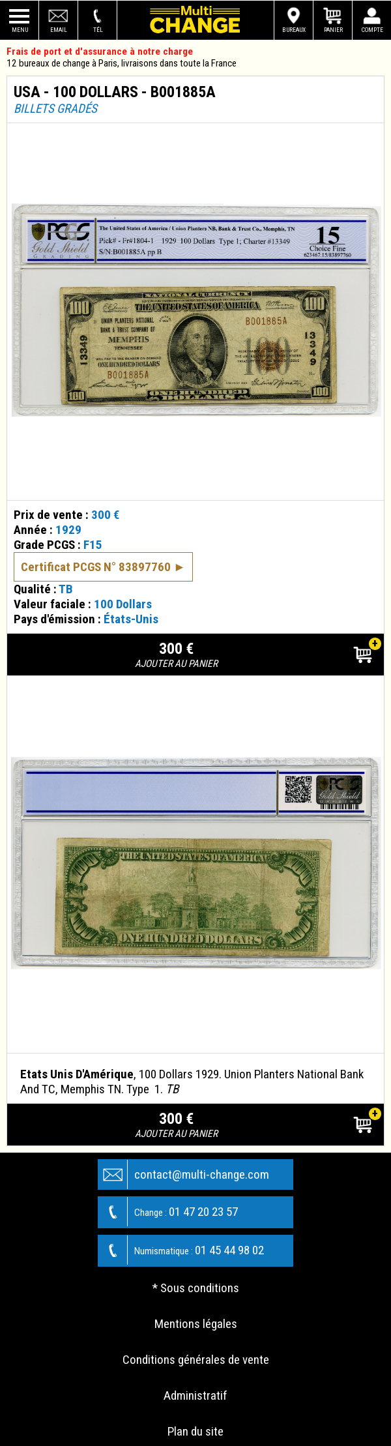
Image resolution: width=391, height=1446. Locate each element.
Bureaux (294, 29)
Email (58, 29)
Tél (98, 29)
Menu (20, 29)
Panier (333, 29)
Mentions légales (195, 1323)
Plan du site (195, 1431)
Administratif (195, 1395)
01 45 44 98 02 (181, 1250)
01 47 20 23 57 (168, 1211)
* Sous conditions (195, 1287)
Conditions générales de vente (196, 1359)
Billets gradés (55, 108)
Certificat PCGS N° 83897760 (96, 566)
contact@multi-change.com (183, 1174)
